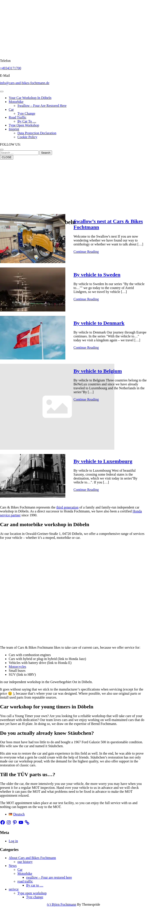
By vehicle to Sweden (97, 274)
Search (45, 152)
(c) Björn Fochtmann (61, 904)
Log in (13, 841)
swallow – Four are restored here (41, 105)
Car (11, 109)
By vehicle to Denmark (99, 323)
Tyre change (26, 113)
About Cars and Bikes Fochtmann (32, 858)
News (13, 865)
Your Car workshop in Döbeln (30, 98)
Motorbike (16, 102)
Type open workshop (24, 125)
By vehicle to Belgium (98, 371)
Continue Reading (86, 251)
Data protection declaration (36, 133)
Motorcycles (17, 666)
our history (25, 862)
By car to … (26, 121)
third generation (67, 507)
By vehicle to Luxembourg (103, 461)
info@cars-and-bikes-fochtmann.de (24, 83)
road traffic (17, 117)
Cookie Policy (27, 137)
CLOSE (7, 157)
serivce (14, 889)
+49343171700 (10, 68)
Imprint (14, 129)
